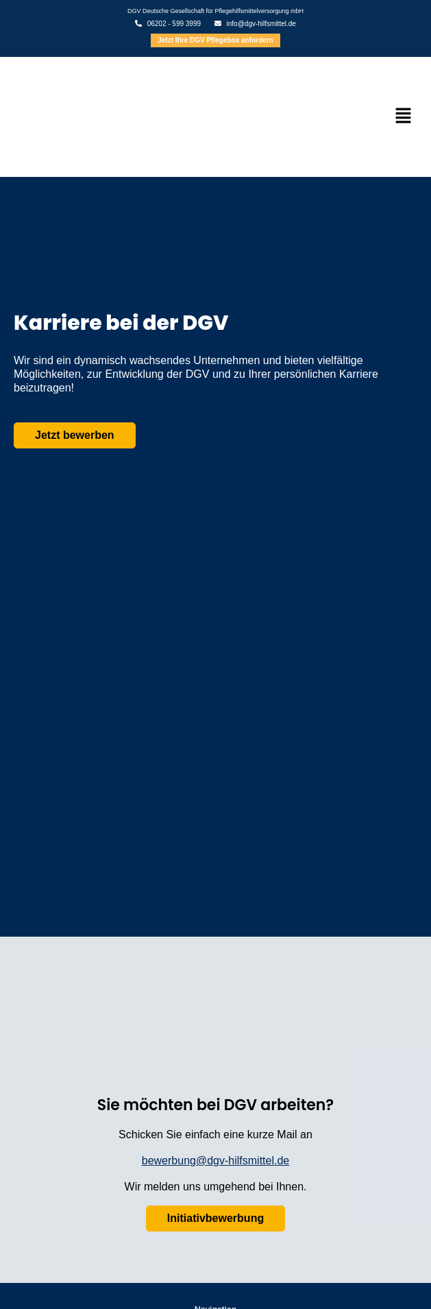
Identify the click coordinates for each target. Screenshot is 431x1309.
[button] (403, 116)
